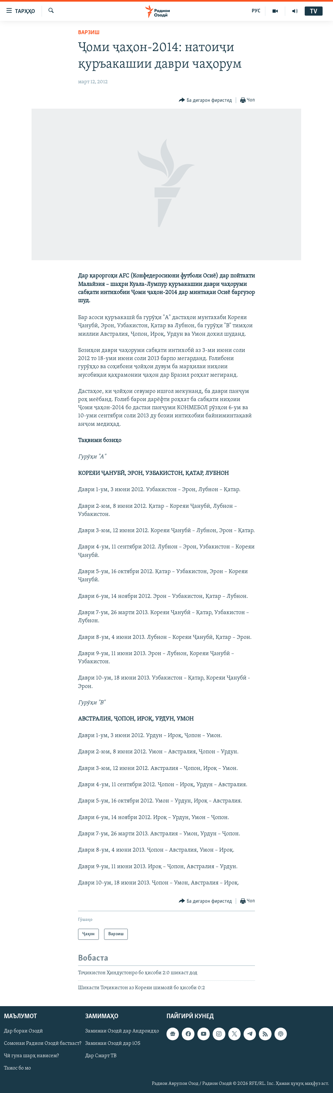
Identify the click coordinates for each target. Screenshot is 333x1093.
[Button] (205, 100)
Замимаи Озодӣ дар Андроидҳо (122, 1031)
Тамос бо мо (17, 1068)
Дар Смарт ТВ (100, 1056)
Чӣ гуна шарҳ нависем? (31, 1056)
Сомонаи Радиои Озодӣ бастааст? (42, 1043)
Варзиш (89, 33)
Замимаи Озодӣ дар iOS (112, 1043)
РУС (256, 11)
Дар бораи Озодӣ (23, 1031)
